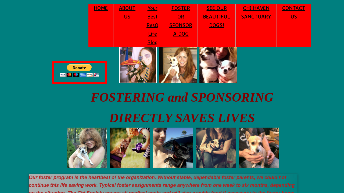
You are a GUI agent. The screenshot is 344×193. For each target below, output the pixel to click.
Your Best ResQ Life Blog (152, 25)
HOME (101, 8)
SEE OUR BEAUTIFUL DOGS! (216, 16)
